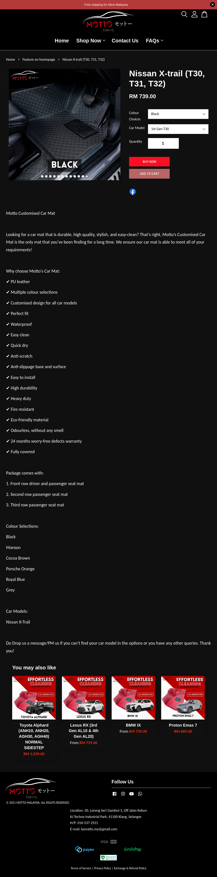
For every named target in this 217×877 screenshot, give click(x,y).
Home (62, 40)
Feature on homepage (39, 59)
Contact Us (125, 40)
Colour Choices (134, 116)
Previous (11, 125)
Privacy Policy (102, 868)
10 (79, 176)
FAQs (154, 40)
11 (83, 176)
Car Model (137, 128)
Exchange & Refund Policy (130, 868)
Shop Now (90, 40)
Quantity (135, 141)
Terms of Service (81, 868)
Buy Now (149, 161)
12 (87, 176)
